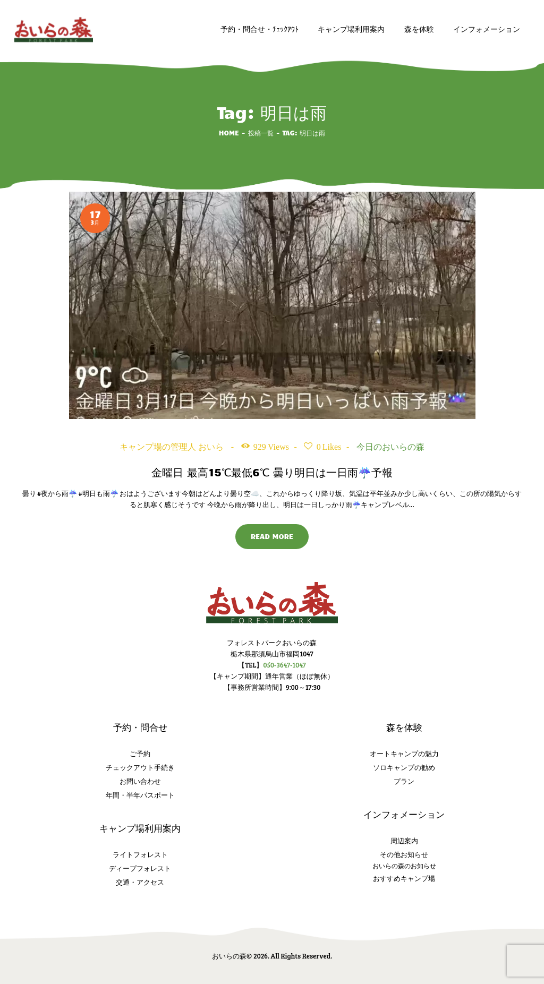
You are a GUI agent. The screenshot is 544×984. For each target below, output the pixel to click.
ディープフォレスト (140, 868)
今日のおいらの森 (390, 446)
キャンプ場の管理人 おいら (173, 446)
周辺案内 (404, 840)
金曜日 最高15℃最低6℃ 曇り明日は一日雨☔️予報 (271, 471)
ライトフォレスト (140, 854)
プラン (404, 781)
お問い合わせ (140, 781)
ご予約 (140, 753)
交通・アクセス (140, 882)
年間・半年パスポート (140, 795)
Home (229, 133)
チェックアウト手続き (140, 767)
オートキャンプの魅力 (404, 753)
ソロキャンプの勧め (404, 767)
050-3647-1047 (284, 665)
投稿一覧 (261, 133)
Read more (272, 536)
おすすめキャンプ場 (404, 878)
